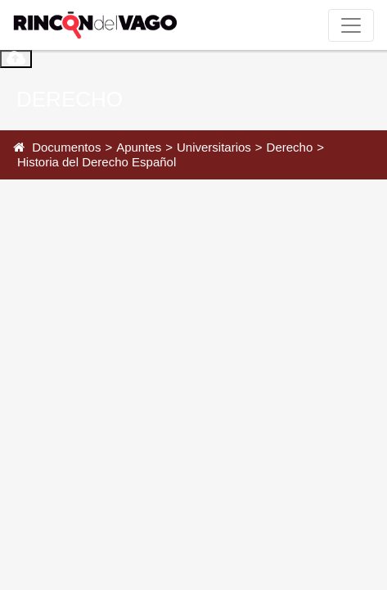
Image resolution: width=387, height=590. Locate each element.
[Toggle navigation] (351, 25)
